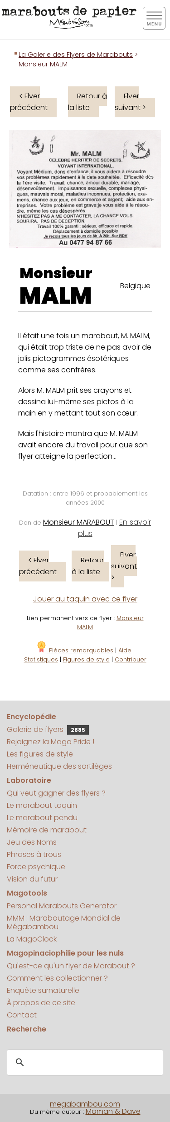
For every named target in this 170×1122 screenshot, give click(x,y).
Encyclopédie (31, 716)
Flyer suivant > (130, 102)
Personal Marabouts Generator (62, 906)
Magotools (27, 893)
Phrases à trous (34, 854)
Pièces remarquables (74, 650)
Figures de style (86, 659)
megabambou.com (85, 1104)
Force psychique (36, 867)
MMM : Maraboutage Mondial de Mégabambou (64, 922)
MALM (55, 296)
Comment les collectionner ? (57, 978)
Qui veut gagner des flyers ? (56, 793)
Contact (22, 1015)
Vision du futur (32, 879)
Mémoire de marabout (47, 830)
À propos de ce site (41, 1002)
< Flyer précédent (29, 102)
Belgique (135, 285)
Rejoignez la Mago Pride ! (50, 741)
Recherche (26, 1029)
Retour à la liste (87, 102)
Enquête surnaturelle (43, 990)
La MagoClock (32, 939)
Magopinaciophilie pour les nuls (65, 953)
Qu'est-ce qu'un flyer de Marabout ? (71, 966)
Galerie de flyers (48, 729)
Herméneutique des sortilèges (59, 766)
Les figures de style (40, 754)
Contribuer (130, 659)
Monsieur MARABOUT (78, 522)
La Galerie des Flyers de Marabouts (76, 54)
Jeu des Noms (32, 842)
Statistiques (41, 659)
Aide (124, 650)
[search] (84, 1062)
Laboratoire (29, 780)
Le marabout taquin (42, 805)
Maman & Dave (113, 1111)
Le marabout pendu (42, 817)
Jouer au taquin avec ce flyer (85, 599)
